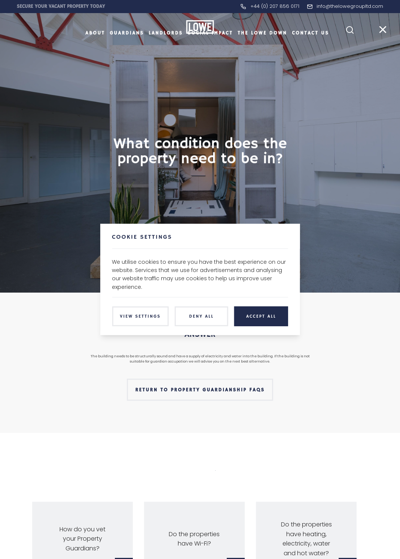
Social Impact (210, 46)
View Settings (140, 316)
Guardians (127, 46)
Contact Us (310, 46)
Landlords (166, 46)
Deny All (201, 316)
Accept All (261, 316)
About (95, 46)
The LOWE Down (262, 46)
